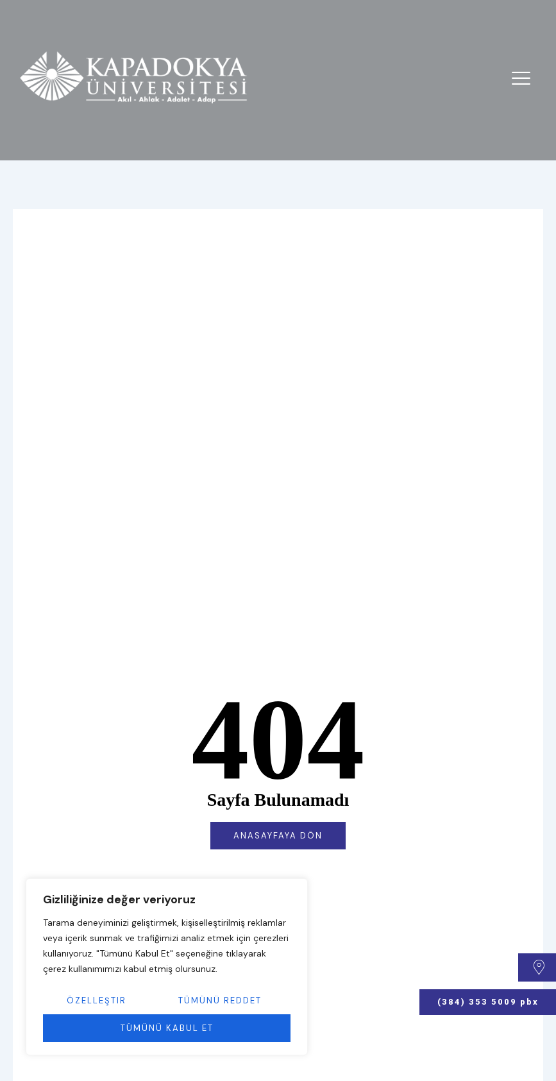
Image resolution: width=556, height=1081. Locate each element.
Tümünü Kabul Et (167, 1028)
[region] (167, 966)
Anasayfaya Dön (278, 835)
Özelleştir (96, 1000)
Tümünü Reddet (220, 1000)
